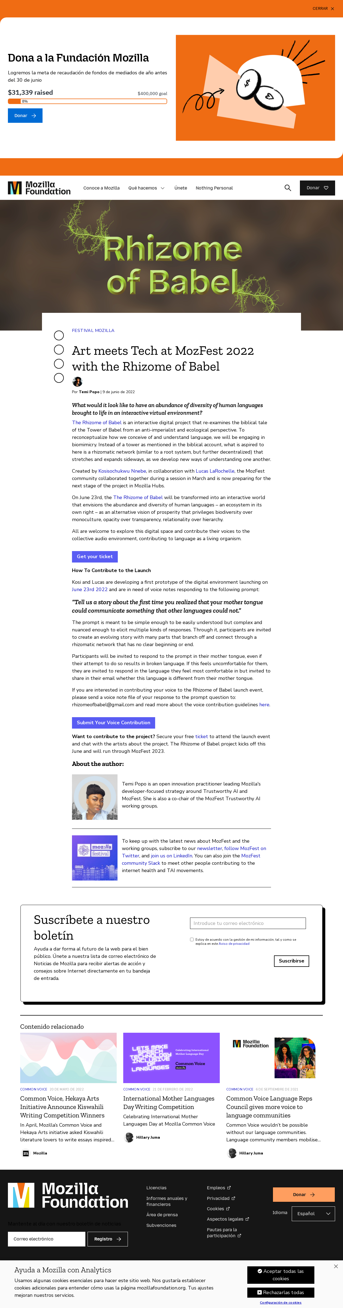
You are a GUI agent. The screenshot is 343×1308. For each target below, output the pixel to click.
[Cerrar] (323, 8)
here (264, 704)
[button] (162, 188)
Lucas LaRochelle (215, 471)
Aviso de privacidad (234, 944)
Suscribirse (291, 961)
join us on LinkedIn (171, 855)
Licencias (156, 1187)
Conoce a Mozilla (101, 188)
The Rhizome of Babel (97, 422)
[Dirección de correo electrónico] (248, 923)
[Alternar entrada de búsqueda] (287, 187)
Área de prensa (162, 1214)
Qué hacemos (142, 188)
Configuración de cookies (281, 1303)
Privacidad (218, 1198)
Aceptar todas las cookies (283, 1275)
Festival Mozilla (93, 331)
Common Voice (33, 1089)
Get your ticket (95, 556)
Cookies (215, 1208)
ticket (201, 736)
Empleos (216, 1187)
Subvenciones (161, 1225)
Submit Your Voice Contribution (113, 722)
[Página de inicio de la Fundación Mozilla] (39, 187)
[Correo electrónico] (46, 1239)
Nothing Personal (214, 188)
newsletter (209, 848)
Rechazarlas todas (283, 1292)
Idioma (280, 1212)
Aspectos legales (225, 1219)
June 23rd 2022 (90, 589)
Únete (180, 188)
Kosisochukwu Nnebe (122, 471)
